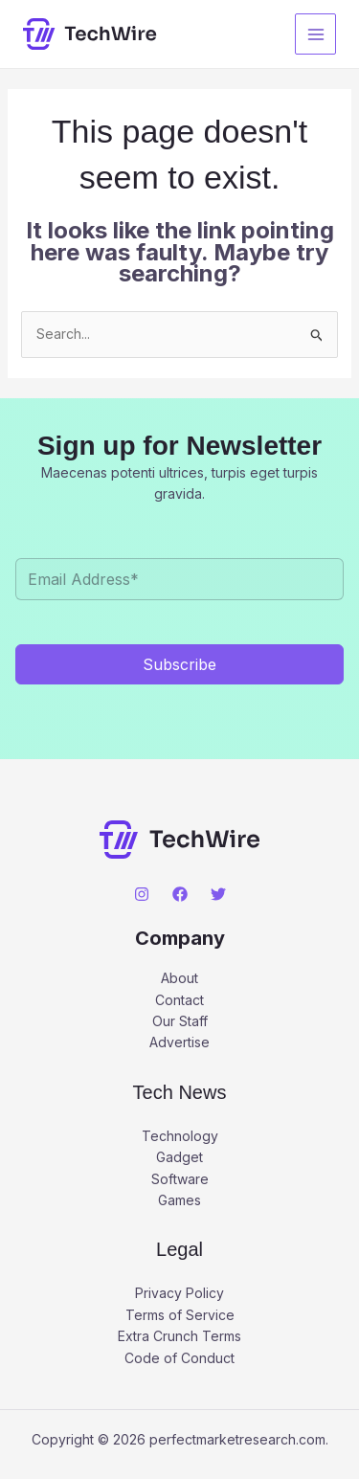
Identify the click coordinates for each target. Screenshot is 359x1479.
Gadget (179, 1157)
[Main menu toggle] (315, 34)
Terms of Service (180, 1315)
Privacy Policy (179, 1293)
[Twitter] (218, 894)
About (179, 978)
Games (179, 1200)
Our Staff (180, 1021)
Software (180, 1179)
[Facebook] (180, 894)
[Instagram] (141, 894)
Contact (179, 1000)
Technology (180, 1136)
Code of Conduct (179, 1358)
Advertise (179, 1042)
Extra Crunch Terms (179, 1336)
